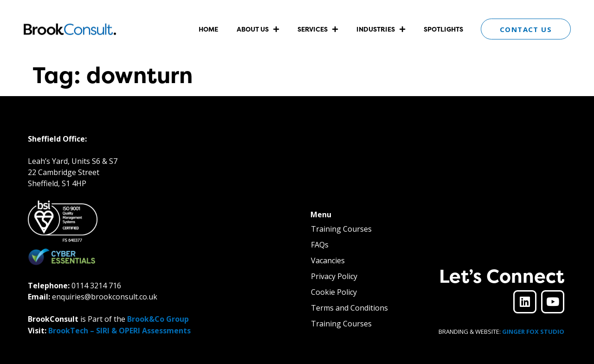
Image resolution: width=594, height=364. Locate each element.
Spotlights (443, 29)
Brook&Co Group (158, 319)
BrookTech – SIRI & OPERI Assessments (119, 330)
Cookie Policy (334, 292)
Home (208, 29)
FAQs (320, 245)
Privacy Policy (334, 276)
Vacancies (328, 260)
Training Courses (341, 229)
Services (317, 29)
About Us (258, 29)
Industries (380, 29)
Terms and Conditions (349, 308)
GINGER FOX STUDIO (533, 331)
